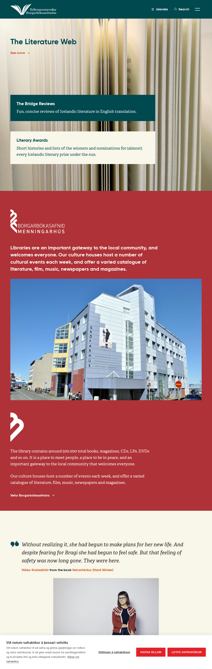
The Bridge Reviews (36, 103)
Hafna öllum (150, 652)
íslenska (160, 9)
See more (20, 53)
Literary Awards (32, 140)
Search (181, 9)
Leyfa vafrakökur (187, 652)
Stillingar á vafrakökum (114, 652)
